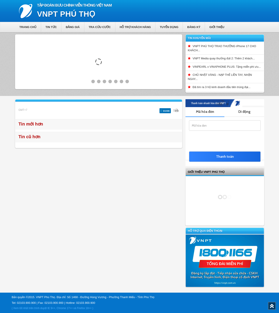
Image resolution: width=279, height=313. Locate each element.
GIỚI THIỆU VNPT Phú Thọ (206, 171)
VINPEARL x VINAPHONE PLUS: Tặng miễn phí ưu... (227, 66)
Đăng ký (193, 27)
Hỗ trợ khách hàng (135, 27)
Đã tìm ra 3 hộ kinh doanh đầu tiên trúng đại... (222, 87)
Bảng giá (73, 27)
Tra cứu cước (100, 27)
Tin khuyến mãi (199, 38)
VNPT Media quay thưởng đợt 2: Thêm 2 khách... (224, 58)
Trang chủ (28, 27)
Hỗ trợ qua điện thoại (205, 230)
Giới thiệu (216, 27)
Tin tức (51, 27)
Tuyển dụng (169, 27)
